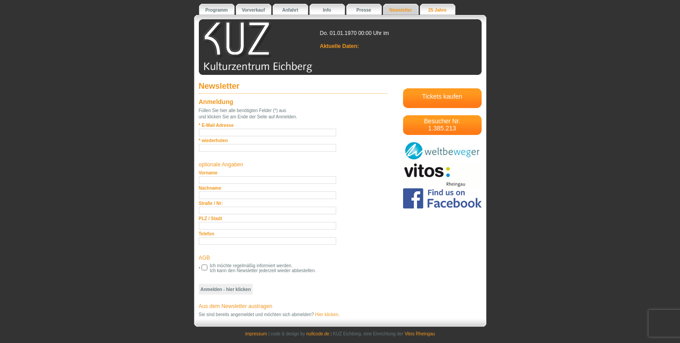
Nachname (210, 188)
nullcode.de (318, 333)
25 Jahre (437, 10)
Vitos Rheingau (419, 333)
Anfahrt (290, 10)
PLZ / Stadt (210, 218)
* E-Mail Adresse (216, 125)
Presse (363, 10)
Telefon (207, 233)
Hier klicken (326, 314)
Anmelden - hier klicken (226, 289)
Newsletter (400, 10)
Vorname (208, 172)
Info (327, 10)
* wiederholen (213, 140)
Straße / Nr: (211, 203)
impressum (256, 333)
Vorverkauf (253, 10)
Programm (216, 10)
